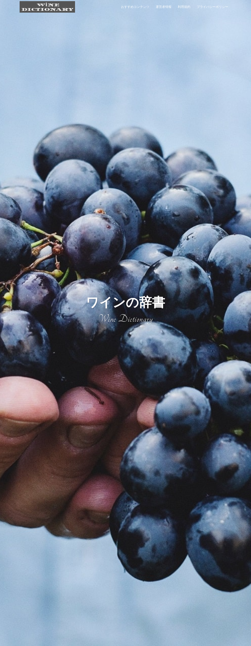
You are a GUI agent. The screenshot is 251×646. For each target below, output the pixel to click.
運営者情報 (163, 7)
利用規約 (184, 7)
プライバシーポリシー (212, 7)
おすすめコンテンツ (135, 7)
